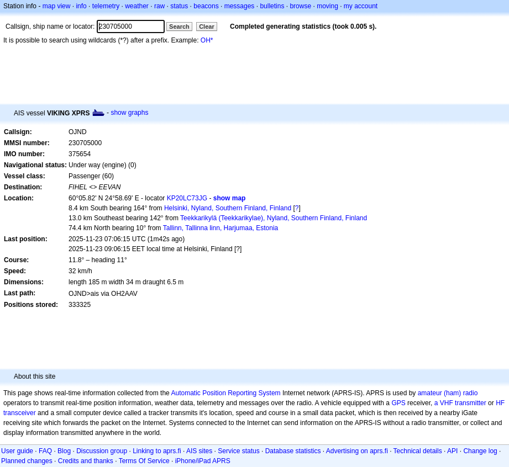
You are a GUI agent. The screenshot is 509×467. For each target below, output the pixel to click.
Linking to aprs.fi (157, 451)
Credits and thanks (85, 461)
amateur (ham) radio (448, 393)
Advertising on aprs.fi (357, 451)
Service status (238, 451)
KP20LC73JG (187, 198)
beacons (205, 6)
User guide (17, 451)
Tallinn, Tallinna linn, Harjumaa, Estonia (221, 228)
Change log (480, 451)
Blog (64, 451)
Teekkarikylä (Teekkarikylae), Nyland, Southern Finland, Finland (273, 218)
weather (137, 6)
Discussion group (101, 451)
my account (360, 6)
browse (300, 6)
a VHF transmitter (460, 403)
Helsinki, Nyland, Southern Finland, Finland (227, 208)
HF (500, 403)
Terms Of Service (144, 461)
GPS (398, 403)
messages (239, 6)
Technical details (417, 451)
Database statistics (293, 451)
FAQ (45, 451)
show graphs (129, 112)
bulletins (272, 6)
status (179, 6)
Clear (206, 26)
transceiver (19, 413)
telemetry (105, 6)
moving (327, 6)
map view (57, 6)
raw (159, 6)
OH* (207, 40)
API (452, 451)
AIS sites (199, 451)
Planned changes (27, 461)
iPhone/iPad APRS (202, 461)
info (81, 6)
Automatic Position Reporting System (225, 393)
